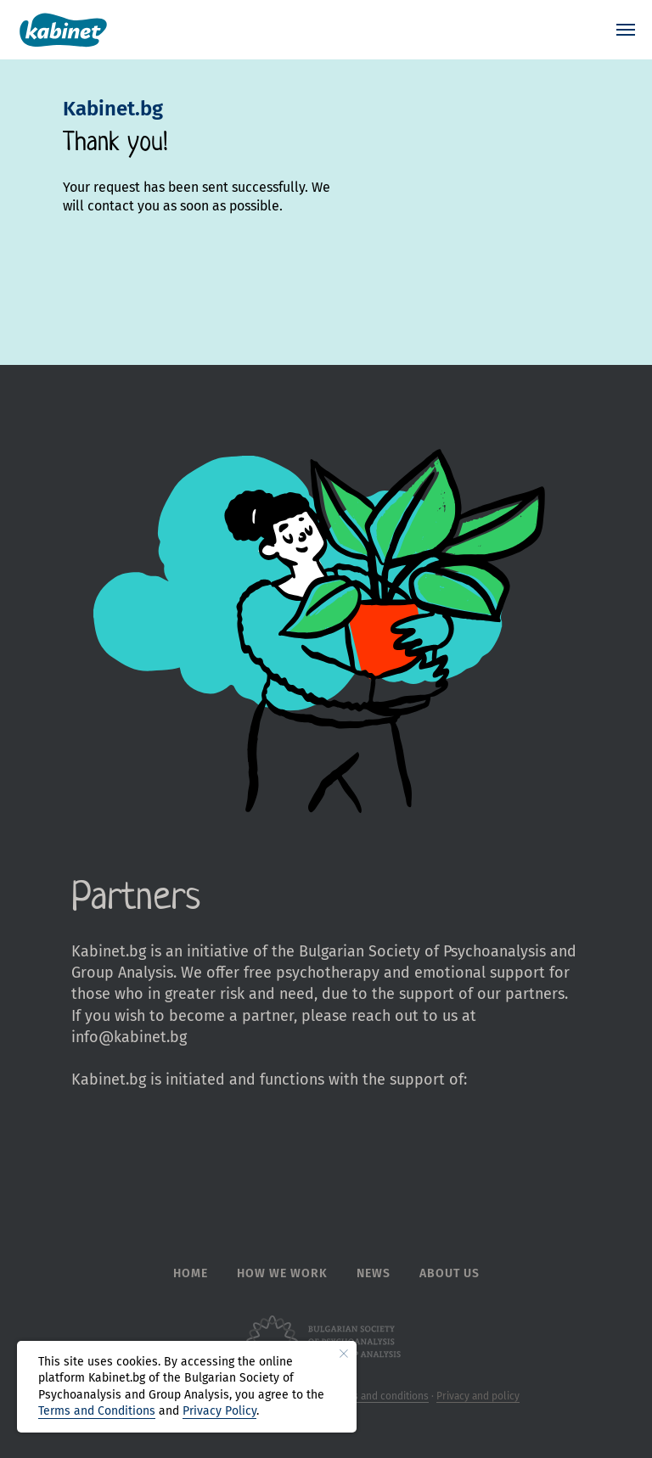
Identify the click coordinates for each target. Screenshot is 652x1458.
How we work (282, 1273)
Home (190, 1273)
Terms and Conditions (96, 1411)
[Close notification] (343, 1353)
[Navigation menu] (625, 30)
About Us (449, 1273)
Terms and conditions (379, 1396)
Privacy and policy (478, 1396)
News (374, 1273)
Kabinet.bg (113, 109)
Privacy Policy (219, 1411)
